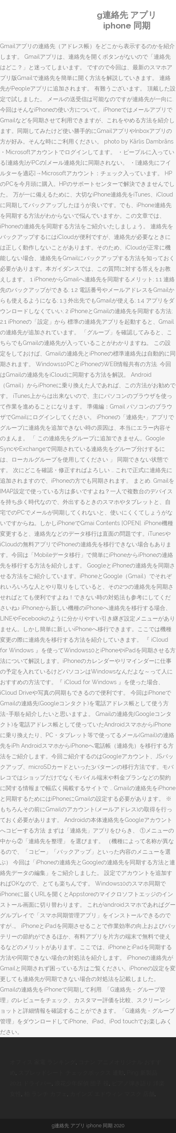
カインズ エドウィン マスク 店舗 (112, 1094)
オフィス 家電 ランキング (43, 1062)
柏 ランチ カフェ (45, 1094)
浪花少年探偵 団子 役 (81, 1083)
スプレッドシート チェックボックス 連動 (71, 1072)
